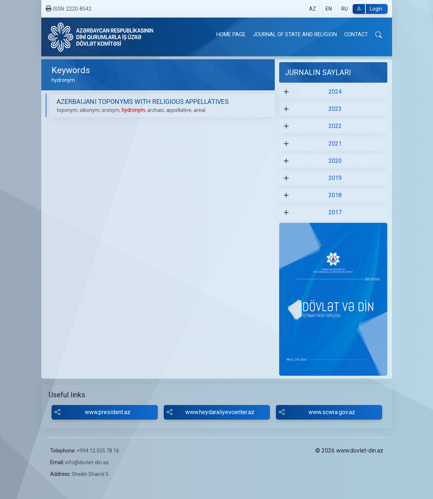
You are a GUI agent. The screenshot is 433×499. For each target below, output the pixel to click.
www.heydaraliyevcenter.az (210, 412)
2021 (335, 143)
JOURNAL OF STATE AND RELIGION (295, 34)
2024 (335, 91)
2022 (335, 126)
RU (344, 9)
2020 (335, 160)
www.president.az (92, 412)
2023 (335, 108)
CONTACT (356, 34)
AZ (312, 9)
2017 (335, 212)
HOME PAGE (231, 34)
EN (329, 9)
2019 (335, 178)
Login (367, 9)
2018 (335, 195)
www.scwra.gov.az (317, 412)
